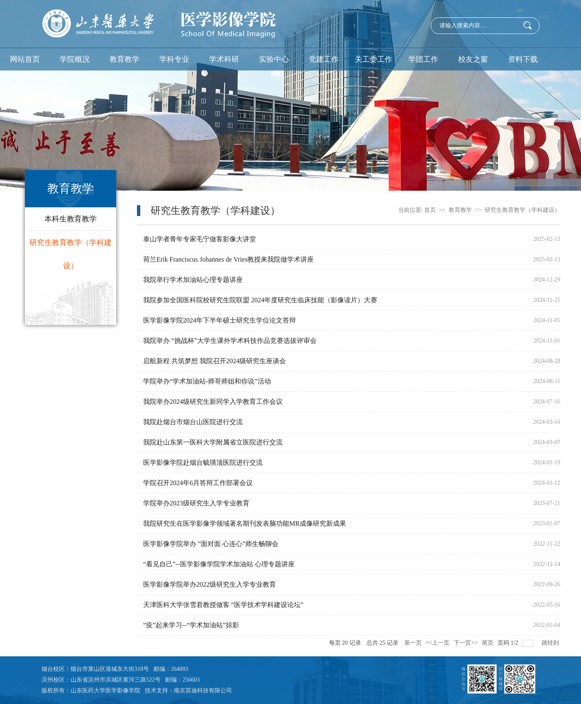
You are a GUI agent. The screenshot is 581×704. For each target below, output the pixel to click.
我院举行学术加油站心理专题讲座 (193, 279)
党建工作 (324, 59)
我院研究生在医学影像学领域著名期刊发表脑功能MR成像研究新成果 (244, 523)
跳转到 (551, 643)
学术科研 (224, 59)
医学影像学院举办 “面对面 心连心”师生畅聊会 (210, 543)
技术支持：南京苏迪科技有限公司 (188, 690)
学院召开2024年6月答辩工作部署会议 (198, 482)
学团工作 (423, 59)
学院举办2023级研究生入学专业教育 (196, 503)
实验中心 (274, 59)
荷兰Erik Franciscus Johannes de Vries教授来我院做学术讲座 (228, 259)
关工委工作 (373, 59)
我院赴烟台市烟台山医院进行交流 (193, 421)
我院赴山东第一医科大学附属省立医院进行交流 (213, 442)
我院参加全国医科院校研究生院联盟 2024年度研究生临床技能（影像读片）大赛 (260, 299)
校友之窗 (473, 59)
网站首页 (25, 59)
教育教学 (124, 59)
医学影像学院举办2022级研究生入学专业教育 (209, 584)
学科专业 (174, 59)
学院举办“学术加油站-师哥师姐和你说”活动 (207, 381)
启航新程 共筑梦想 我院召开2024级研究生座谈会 (214, 360)
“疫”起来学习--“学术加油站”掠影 (191, 625)
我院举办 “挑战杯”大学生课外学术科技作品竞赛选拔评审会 (230, 340)
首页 (430, 210)
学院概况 (75, 59)
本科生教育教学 (70, 219)
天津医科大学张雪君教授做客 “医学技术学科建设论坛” (223, 604)
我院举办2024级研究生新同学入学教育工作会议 (213, 401)
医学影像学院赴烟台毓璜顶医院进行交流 (203, 462)
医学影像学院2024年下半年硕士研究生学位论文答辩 (219, 320)
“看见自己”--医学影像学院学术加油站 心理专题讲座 (219, 564)
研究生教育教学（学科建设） (70, 254)
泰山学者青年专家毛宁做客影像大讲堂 (199, 239)
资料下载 (523, 59)
